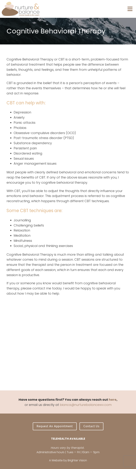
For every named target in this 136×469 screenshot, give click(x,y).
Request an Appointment (55, 426)
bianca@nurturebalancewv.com (86, 405)
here (113, 399)
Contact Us (91, 426)
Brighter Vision (77, 460)
